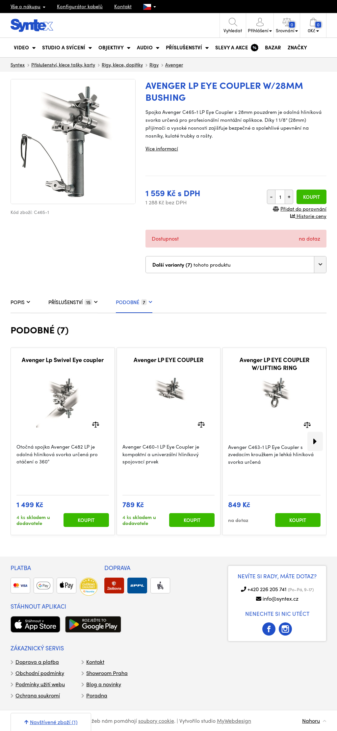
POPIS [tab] (20, 302)
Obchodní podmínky (39, 673)
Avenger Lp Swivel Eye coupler (63, 360)
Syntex (18, 64)
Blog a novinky (103, 684)
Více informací (161, 148)
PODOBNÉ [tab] (134, 302)
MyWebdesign (234, 720)
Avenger (174, 64)
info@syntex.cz (280, 598)
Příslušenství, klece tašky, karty (63, 64)
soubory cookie (156, 720)
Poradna (96, 695)
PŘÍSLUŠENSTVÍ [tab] (73, 302)
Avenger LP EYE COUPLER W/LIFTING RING (274, 363)
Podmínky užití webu (40, 684)
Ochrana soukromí (37, 695)
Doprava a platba (37, 662)
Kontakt (123, 6)
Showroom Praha (107, 673)
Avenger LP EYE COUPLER (168, 360)
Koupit (311, 196)
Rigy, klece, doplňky (122, 64)
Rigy (154, 64)
